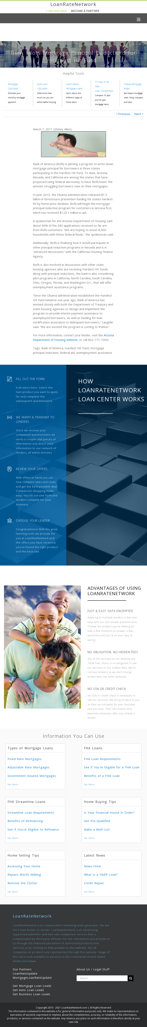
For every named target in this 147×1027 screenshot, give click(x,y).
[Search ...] (102, 978)
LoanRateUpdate (25, 973)
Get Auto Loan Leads (28, 990)
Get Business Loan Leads (31, 994)
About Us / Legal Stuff (93, 969)
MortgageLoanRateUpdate (32, 978)
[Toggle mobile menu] (139, 19)
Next (137, 114)
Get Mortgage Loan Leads (32, 986)
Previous (124, 114)
